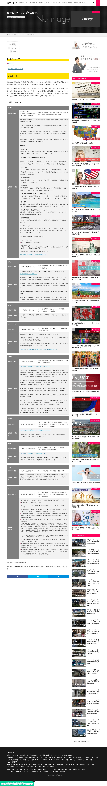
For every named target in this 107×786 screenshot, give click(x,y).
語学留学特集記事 (96, 82)
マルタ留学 (50, 766)
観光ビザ (11, 63)
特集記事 (32, 3)
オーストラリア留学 (30, 769)
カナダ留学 (43, 760)
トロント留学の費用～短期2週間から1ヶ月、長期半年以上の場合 (85, 346)
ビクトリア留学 (12, 762)
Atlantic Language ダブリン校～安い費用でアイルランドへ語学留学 (93, 701)
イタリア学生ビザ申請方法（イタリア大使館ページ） (33, 453)
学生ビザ (14, 51)
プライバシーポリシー (67, 755)
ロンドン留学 (32, 764)
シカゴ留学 (23, 760)
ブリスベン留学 (51, 769)
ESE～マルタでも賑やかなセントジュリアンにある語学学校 (93, 681)
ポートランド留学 (33, 760)
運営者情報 (46, 755)
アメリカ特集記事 (96, 126)
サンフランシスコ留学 (55, 758)
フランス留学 (90, 764)
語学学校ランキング (41, 3)
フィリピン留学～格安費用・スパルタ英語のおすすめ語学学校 (85, 438)
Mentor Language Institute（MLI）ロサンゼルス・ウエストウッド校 (93, 582)
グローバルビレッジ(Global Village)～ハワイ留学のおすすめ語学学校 (93, 602)
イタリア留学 (29, 766)
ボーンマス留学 (80, 764)
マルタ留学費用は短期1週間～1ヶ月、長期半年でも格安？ (85, 369)
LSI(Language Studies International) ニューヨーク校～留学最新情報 (93, 621)
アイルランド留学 (40, 766)
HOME (9, 34)
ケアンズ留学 (73, 769)
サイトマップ (55, 755)
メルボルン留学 (62, 769)
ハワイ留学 (85, 758)
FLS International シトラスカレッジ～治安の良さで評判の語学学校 (93, 561)
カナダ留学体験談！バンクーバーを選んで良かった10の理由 (85, 324)
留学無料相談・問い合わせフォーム (30, 755)
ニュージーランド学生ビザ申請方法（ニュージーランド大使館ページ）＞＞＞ (40, 349)
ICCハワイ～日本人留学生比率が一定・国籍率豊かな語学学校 (93, 611)
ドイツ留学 (11, 766)
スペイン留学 (20, 766)
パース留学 (81, 769)
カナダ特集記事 (96, 261)
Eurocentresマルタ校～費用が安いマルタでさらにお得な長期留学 (93, 691)
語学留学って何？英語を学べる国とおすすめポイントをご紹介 (85, 528)
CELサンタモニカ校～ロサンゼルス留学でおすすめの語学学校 (93, 541)
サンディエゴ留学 (13, 760)
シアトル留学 (94, 758)
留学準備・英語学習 (67, 3)
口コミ (50, 3)
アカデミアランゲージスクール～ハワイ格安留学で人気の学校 (93, 591)
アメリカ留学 (19, 758)
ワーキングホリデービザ (15, 69)
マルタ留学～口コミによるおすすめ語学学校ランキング (85, 392)
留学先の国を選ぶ (23, 3)
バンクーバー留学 (53, 760)
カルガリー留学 (87, 760)
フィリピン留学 (53, 771)
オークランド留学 (42, 771)
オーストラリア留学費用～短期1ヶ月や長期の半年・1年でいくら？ (85, 460)
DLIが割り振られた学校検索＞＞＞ (28, 274)
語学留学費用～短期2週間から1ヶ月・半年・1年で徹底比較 (86, 121)
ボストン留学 (67, 758)
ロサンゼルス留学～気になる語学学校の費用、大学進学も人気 (85, 233)
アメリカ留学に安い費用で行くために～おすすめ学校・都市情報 (85, 164)
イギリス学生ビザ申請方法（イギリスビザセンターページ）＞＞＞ (37, 366)
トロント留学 (64, 760)
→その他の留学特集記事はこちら (80, 741)
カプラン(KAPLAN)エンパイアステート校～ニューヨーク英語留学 (93, 631)
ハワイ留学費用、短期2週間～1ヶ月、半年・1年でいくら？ (86, 210)
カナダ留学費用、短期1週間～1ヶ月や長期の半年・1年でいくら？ (85, 278)
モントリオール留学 (76, 760)
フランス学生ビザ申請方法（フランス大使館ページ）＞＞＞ (35, 430)
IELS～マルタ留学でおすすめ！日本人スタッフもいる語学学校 (93, 671)
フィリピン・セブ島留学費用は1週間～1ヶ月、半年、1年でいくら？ (85, 415)
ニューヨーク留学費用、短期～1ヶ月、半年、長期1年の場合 (86, 256)
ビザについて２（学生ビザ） (28, 34)
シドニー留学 (41, 769)
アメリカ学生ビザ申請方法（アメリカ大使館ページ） (33, 254)
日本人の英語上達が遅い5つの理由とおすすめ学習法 (86, 483)
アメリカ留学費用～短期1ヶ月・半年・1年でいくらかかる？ (85, 187)
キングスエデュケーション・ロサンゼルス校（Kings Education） (93, 571)
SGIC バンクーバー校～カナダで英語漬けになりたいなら (93, 651)
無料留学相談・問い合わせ (81, 3)
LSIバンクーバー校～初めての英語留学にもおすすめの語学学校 (93, 641)
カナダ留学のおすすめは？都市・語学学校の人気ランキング (85, 301)
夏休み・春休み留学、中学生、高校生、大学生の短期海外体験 (85, 506)
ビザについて (13, 48)
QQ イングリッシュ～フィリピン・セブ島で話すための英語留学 (93, 731)
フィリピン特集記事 (95, 397)
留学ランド (12, 3)
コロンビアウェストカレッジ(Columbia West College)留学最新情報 (93, 551)
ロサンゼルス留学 (30, 758)
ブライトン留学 (69, 764)
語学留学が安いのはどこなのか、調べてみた (84, 99)
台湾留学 (62, 771)
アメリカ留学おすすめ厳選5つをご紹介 (83, 143)
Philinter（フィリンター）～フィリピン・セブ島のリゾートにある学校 (93, 722)
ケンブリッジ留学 (58, 764)
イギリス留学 (23, 764)
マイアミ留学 (77, 758)
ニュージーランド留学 (29, 771)
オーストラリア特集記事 (94, 443)
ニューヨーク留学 (42, 758)
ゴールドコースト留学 (14, 771)
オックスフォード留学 (44, 764)
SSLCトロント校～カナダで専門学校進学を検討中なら (93, 661)
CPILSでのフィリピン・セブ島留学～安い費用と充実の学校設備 (93, 711)
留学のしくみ (56, 3)
